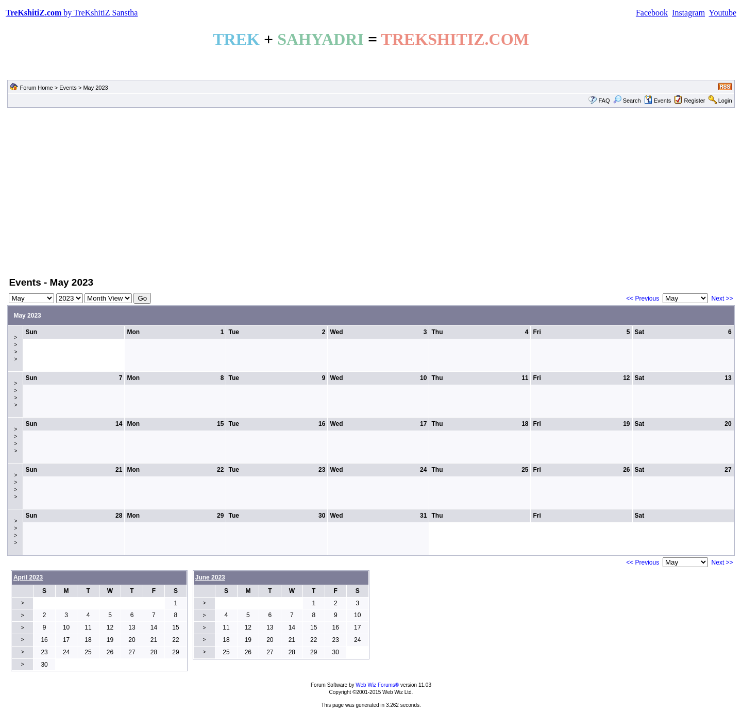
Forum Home (36, 88)
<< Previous (642, 298)
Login (725, 100)
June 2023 (210, 577)
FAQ (604, 100)
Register (694, 100)
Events (68, 88)
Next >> (722, 298)
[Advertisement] (371, 191)
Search (627, 100)
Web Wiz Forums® (377, 685)
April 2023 (28, 577)
